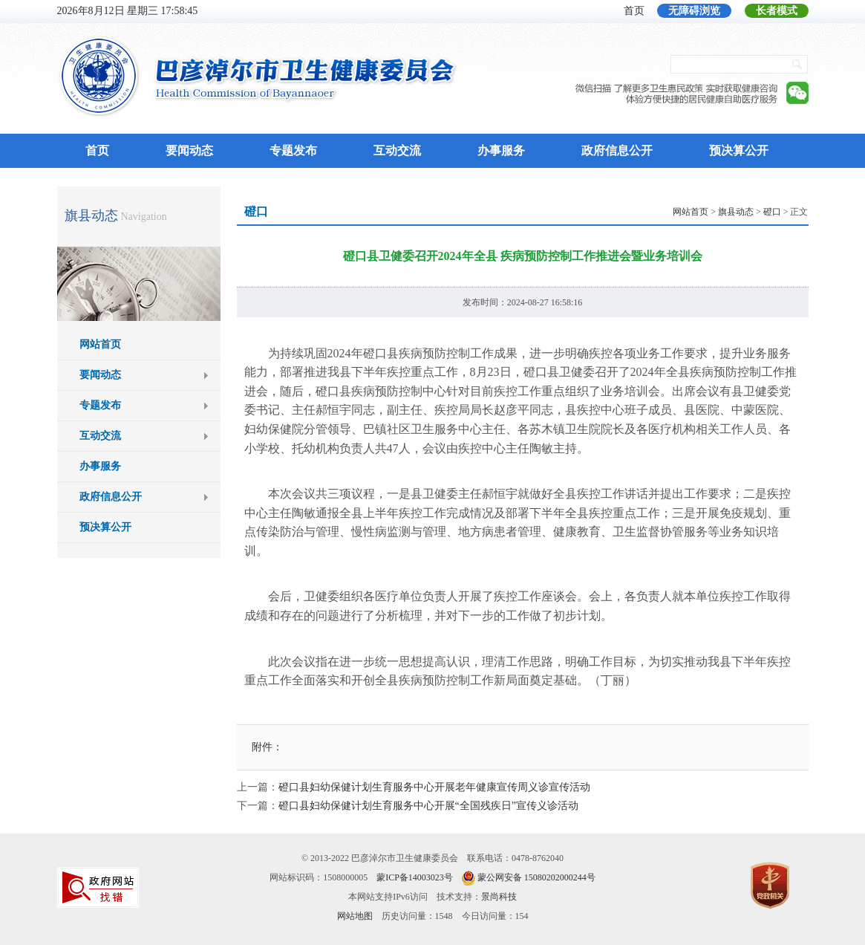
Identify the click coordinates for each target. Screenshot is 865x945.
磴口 (772, 212)
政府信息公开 (617, 150)
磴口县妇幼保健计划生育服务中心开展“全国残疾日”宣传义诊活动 (428, 805)
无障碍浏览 (694, 10)
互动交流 (397, 150)
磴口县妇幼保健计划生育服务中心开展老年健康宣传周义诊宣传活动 (434, 787)
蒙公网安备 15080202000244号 (536, 877)
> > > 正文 (740, 212)
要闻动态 (189, 150)
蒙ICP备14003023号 (414, 877)
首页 (634, 10)
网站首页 (100, 344)
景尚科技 (499, 897)
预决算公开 (738, 150)
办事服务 (501, 150)
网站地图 (355, 916)
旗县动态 (91, 215)
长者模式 (776, 10)
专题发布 (293, 150)
